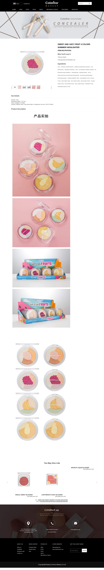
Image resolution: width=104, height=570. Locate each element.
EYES (27, 9)
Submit (84, 550)
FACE (34, 9)
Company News (32, 547)
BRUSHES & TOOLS (52, 9)
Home (14, 9)
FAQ (30, 551)
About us (19, 547)
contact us (27, 3)
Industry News (32, 549)
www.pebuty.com (56, 547)
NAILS (41, 9)
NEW (20, 9)
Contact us (19, 553)
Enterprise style (20, 551)
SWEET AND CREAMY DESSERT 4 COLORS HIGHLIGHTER (53, 500)
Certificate (19, 549)
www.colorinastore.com (57, 549)
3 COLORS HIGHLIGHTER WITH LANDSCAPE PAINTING (54, 501)
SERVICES (75, 9)
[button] (7, 482)
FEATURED (65, 9)
